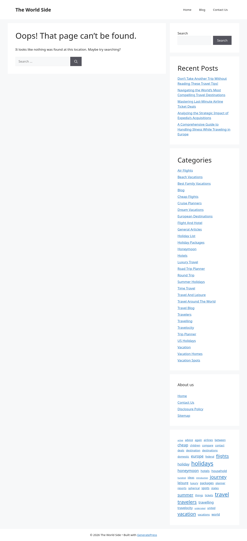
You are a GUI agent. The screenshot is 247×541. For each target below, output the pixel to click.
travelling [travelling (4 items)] (206, 502)
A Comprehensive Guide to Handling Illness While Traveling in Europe (204, 129)
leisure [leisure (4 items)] (183, 483)
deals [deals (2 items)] (181, 450)
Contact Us (220, 10)
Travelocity (186, 327)
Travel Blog (186, 308)
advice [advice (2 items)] (189, 440)
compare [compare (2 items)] (207, 445)
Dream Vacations (191, 209)
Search (183, 33)
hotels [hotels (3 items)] (205, 471)
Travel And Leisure (192, 295)
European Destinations (195, 216)
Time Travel (186, 288)
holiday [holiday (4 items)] (183, 464)
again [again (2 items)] (198, 440)
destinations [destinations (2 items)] (210, 450)
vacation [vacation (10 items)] (187, 514)
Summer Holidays (191, 281)
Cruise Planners (190, 203)
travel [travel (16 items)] (222, 494)
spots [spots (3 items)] (205, 488)
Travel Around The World (197, 301)
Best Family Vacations (194, 183)
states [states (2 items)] (215, 488)
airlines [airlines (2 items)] (208, 440)
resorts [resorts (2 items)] (182, 488)
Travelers (184, 314)
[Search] (76, 61)
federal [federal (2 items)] (209, 456)
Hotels (182, 255)
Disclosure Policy (190, 409)
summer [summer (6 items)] (185, 494)
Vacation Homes (190, 353)
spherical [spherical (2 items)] (194, 488)
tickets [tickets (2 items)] (209, 495)
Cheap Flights (188, 196)
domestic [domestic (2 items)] (183, 456)
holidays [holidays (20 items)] (202, 463)
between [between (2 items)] (220, 440)
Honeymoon (187, 249)
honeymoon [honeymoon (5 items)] (188, 470)
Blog (202, 10)
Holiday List (186, 236)
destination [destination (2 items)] (193, 450)
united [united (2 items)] (211, 508)
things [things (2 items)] (199, 495)
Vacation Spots (189, 360)
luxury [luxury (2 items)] (194, 483)
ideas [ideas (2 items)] (191, 477)
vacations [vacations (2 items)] (204, 514)
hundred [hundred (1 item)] (182, 477)
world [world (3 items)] (215, 514)
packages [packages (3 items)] (207, 483)
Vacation (184, 347)
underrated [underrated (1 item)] (200, 508)
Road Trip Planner (191, 268)
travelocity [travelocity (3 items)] (185, 508)
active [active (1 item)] (180, 440)
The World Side (33, 9)
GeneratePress (147, 535)
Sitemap (184, 415)
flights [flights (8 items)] (222, 456)
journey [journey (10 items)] (218, 477)
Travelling (185, 321)
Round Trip (186, 275)
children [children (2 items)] (195, 445)
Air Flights (185, 170)
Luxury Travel (188, 262)
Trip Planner (187, 334)
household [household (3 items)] (219, 471)
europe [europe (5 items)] (197, 456)
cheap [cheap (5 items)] (183, 445)
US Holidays (187, 340)
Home (187, 10)
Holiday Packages (191, 242)
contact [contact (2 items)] (219, 445)
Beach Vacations (190, 177)
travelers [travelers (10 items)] (187, 502)
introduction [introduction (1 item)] (202, 477)
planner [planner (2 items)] (220, 483)
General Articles (190, 229)
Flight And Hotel (190, 223)
